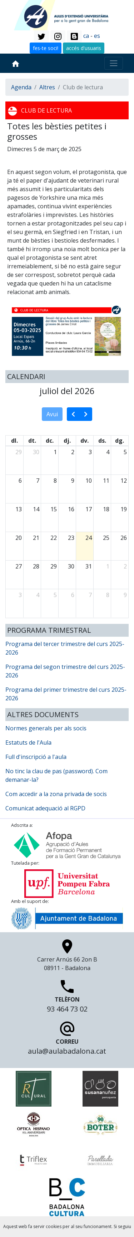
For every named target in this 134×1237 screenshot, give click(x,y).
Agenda (21, 87)
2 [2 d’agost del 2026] (125, 566)
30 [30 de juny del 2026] (36, 452)
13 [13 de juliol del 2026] (18, 509)
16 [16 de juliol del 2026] (71, 509)
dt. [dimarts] (32, 440)
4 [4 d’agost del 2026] (37, 595)
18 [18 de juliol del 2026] (106, 509)
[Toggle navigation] (113, 63)
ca (86, 36)
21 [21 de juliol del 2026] (36, 538)
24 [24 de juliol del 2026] (88, 538)
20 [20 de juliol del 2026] (18, 538)
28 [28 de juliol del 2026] (36, 566)
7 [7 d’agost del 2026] (90, 595)
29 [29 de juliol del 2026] (53, 566)
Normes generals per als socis (45, 728)
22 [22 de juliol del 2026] (53, 538)
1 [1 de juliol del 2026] (55, 452)
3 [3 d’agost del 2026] (20, 595)
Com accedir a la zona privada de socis (56, 794)
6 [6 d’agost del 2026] (72, 595)
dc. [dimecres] (50, 440)
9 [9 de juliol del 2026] (72, 481)
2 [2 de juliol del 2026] (72, 452)
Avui (52, 414)
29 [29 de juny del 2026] (18, 452)
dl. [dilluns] (14, 440)
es (97, 36)
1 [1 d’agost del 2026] (107, 566)
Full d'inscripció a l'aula (35, 757)
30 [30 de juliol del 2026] (71, 566)
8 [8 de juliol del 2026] (55, 481)
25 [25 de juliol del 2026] (106, 538)
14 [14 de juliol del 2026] (36, 509)
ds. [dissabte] (102, 440)
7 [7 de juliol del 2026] (37, 481)
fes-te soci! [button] (45, 48)
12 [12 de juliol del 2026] (123, 481)
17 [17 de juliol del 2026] (88, 509)
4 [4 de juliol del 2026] (107, 452)
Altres (47, 87)
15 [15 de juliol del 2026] (53, 509)
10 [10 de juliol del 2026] (88, 481)
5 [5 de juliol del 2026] (125, 452)
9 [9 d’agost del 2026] (125, 595)
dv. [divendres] (84, 440)
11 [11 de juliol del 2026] (106, 481)
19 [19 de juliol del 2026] (123, 509)
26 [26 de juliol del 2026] (123, 538)
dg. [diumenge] (119, 440)
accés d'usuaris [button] (83, 48)
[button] (41, 36)
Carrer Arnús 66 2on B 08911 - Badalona (67, 957)
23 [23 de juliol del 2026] (71, 538)
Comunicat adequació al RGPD (45, 808)
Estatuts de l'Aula (28, 742)
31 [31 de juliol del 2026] (88, 566)
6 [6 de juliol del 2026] (20, 481)
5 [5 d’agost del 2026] (55, 595)
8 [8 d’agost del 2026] (107, 595)
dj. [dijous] (67, 440)
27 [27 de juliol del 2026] (18, 566)
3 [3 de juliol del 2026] (90, 452)
